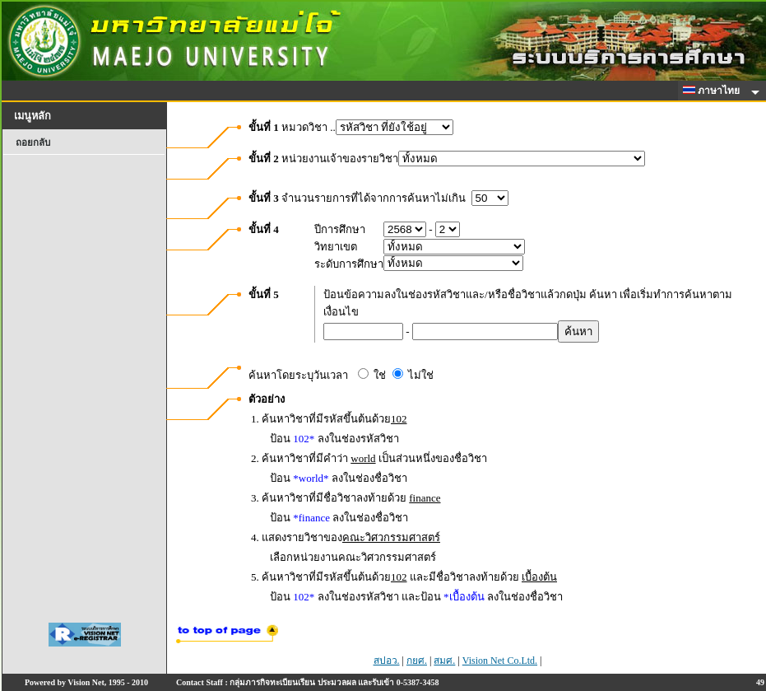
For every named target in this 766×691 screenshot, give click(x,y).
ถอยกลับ (33, 142)
